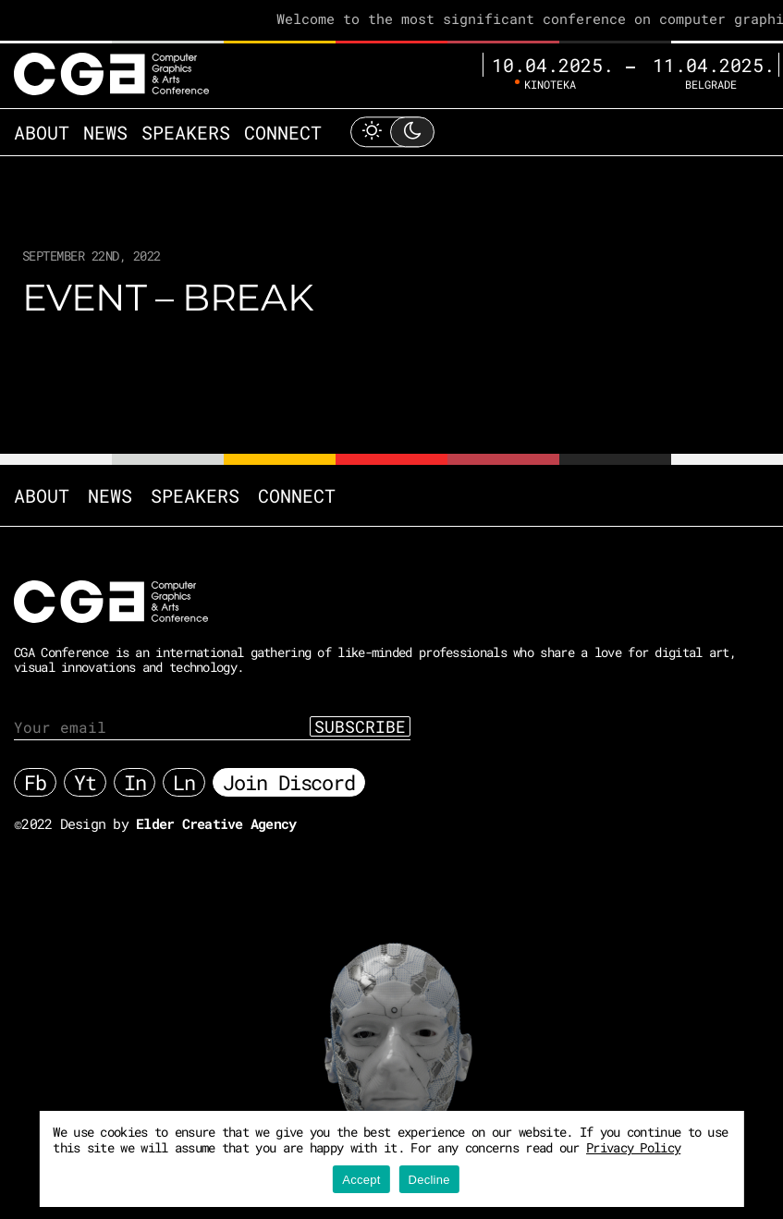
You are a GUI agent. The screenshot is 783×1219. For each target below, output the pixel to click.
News (105, 132)
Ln (184, 782)
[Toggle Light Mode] (392, 131)
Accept (361, 1180)
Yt (85, 782)
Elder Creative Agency (216, 823)
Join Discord (289, 782)
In (135, 782)
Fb (35, 782)
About (41, 132)
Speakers (185, 132)
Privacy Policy (633, 1147)
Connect (283, 132)
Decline (429, 1180)
